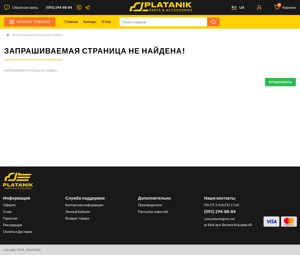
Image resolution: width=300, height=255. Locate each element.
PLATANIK (33, 249)
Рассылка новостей (153, 212)
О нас (106, 21)
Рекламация (12, 225)
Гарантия (10, 218)
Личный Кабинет (78, 212)
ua (241, 7)
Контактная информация (84, 205)
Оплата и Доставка (17, 232)
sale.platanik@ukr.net (219, 219)
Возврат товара (77, 218)
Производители (150, 205)
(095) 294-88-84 (59, 7)
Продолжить (280, 82)
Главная (71, 21)
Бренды (89, 21)
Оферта (9, 205)
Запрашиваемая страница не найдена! (37, 35)
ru (234, 7)
